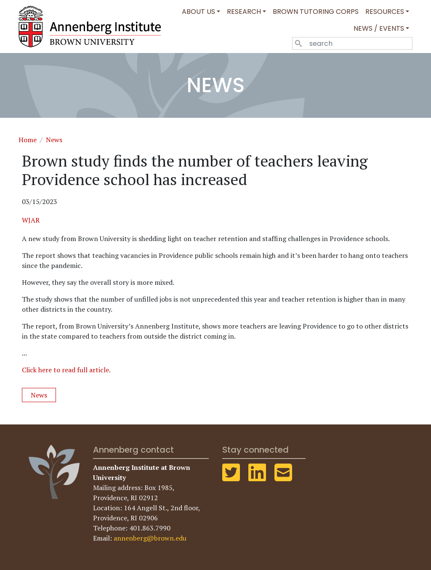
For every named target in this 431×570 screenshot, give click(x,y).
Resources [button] (384, 11)
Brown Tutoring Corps (316, 11)
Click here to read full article (65, 369)
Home (28, 139)
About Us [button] (198, 11)
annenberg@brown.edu (150, 538)
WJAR (31, 220)
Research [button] (244, 11)
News (54, 139)
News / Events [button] (379, 28)
